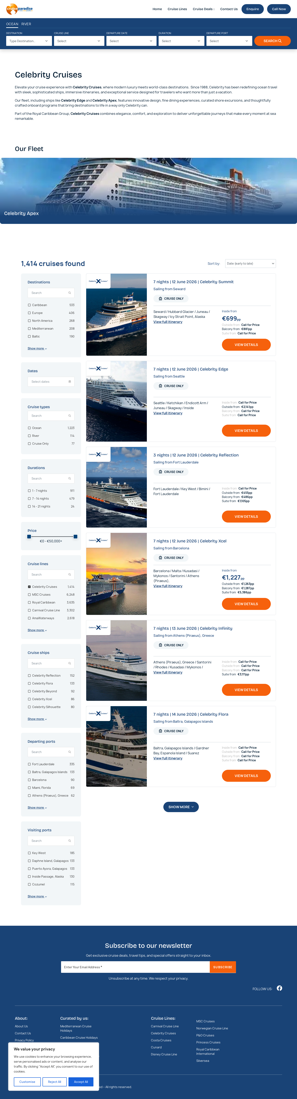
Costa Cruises (161, 1040)
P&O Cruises (205, 1035)
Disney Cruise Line (164, 1054)
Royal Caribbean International (207, 1051)
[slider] (29, 536)
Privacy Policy (24, 1040)
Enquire (252, 9)
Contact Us (229, 9)
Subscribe (222, 967)
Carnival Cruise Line (165, 1026)
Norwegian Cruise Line (212, 1028)
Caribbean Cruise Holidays (79, 1038)
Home (157, 9)
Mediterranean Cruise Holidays (76, 1028)
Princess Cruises (208, 1042)
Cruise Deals (203, 9)
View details (246, 344)
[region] (53, 1066)
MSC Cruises (205, 1021)
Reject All (54, 1082)
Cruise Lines (177, 9)
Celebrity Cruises (163, 1033)
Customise (27, 1082)
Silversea (202, 1061)
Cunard (156, 1047)
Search (273, 41)
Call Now (279, 9)
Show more (181, 807)
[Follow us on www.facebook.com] (279, 988)
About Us (21, 1026)
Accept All (81, 1082)
